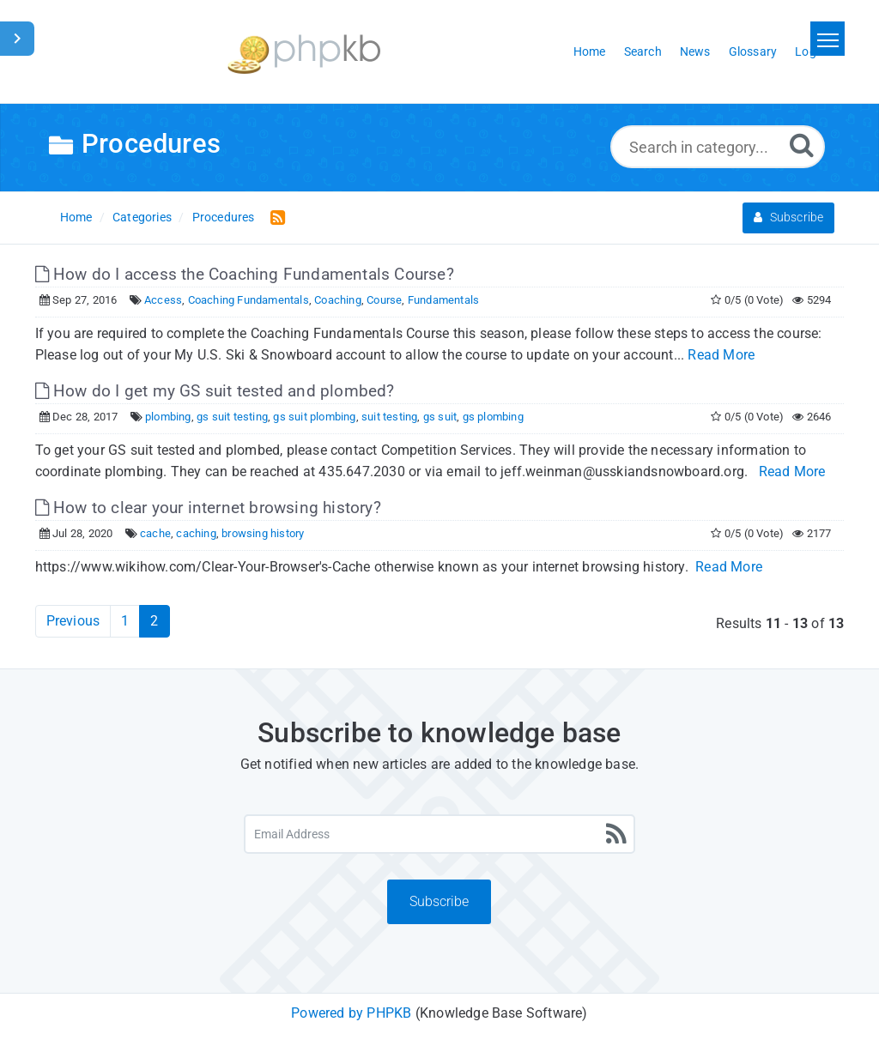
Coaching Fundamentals (248, 299)
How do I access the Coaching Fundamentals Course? (244, 274)
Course (384, 299)
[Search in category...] (717, 146)
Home (76, 217)
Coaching (337, 299)
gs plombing (493, 416)
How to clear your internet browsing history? (208, 507)
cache (155, 533)
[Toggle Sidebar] (17, 38)
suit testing (389, 416)
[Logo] (304, 52)
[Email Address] (439, 834)
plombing (168, 416)
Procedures (223, 217)
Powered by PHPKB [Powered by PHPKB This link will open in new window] (351, 1013)
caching (195, 533)
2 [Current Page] (154, 621)
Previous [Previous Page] (73, 621)
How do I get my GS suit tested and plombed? (215, 391)
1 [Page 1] (125, 621)
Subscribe (788, 217)
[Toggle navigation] (827, 38)
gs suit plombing (314, 416)
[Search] (802, 144)
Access (163, 299)
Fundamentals (443, 299)
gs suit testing (232, 416)
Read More (721, 355)
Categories (142, 217)
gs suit (440, 416)
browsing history (262, 533)
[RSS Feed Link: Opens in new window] (274, 217)
